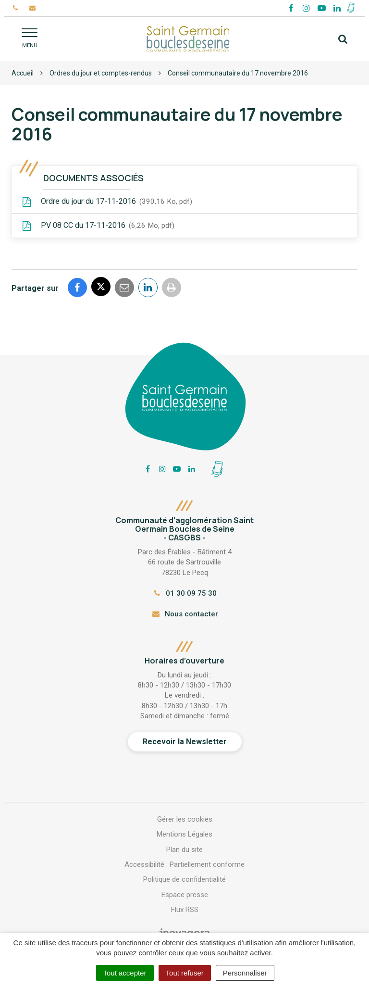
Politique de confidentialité (184, 879)
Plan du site (184, 849)
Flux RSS (184, 909)
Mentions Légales (184, 834)
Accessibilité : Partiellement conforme (184, 864)
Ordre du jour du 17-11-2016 (107, 202)
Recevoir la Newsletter (185, 741)
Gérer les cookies (184, 819)
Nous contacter (184, 614)
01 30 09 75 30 (184, 593)
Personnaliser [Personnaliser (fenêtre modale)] (245, 973)
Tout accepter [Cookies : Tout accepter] (125, 973)
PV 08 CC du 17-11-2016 (98, 226)
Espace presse (184, 894)
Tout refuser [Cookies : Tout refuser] (185, 973)
